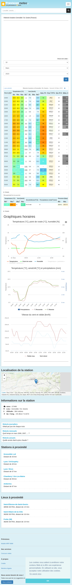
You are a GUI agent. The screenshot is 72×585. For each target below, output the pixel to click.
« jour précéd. (8, 88)
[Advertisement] (36, 39)
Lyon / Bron (36, 470)
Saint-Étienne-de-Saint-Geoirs (36, 505)
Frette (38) (36, 520)
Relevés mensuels (36, 432)
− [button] (4, 379)
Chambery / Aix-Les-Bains (36, 477)
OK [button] (48, 581)
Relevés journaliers (36, 425)
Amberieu (36, 485)
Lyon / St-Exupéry (36, 463)
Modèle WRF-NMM (7, 543)
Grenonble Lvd (36, 455)
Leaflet (4, 392)
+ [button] (4, 375)
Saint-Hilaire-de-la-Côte (36, 513)
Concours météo (6, 553)
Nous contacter (7, 582)
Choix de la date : (62, 58)
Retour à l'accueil (14, 4)
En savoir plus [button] (35, 574)
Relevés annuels (36, 439)
